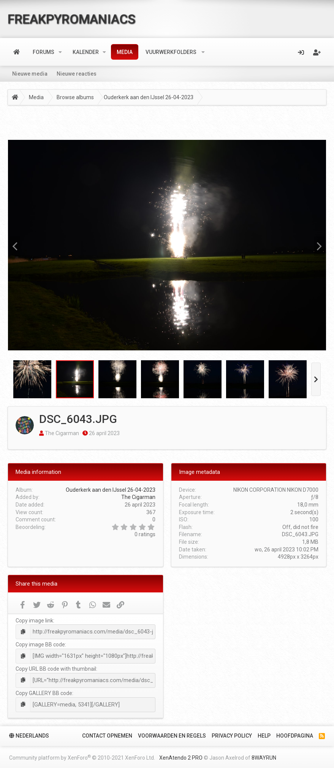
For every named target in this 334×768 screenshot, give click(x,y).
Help (264, 733)
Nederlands (29, 733)
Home (16, 52)
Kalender (86, 52)
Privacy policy (232, 733)
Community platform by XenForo (82, 755)
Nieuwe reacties (77, 74)
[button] (60, 52)
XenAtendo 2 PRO (181, 755)
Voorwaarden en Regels (172, 733)
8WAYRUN (264, 755)
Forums (43, 52)
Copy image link (34, 621)
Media (125, 52)
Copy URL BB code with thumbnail (56, 668)
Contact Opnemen (107, 733)
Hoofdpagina (294, 733)
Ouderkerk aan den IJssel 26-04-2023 (110, 490)
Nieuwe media (29, 74)
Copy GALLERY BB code (44, 692)
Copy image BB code (40, 644)
